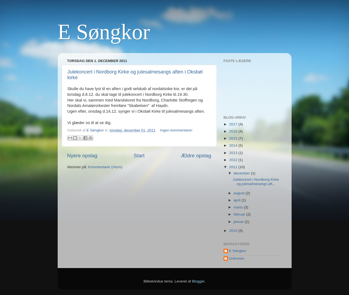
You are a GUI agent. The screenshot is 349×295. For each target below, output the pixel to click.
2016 (233, 131)
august (240, 193)
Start (139, 155)
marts (239, 207)
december (242, 173)
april (238, 200)
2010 (233, 231)
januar (239, 222)
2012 (233, 160)
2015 (233, 138)
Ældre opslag (196, 155)
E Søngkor (104, 32)
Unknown (236, 258)
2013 (233, 153)
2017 (233, 124)
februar (240, 214)
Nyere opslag (82, 155)
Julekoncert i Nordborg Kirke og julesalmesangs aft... (256, 181)
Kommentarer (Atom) (105, 167)
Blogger (198, 281)
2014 (233, 145)
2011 (233, 167)
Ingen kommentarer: (176, 130)
